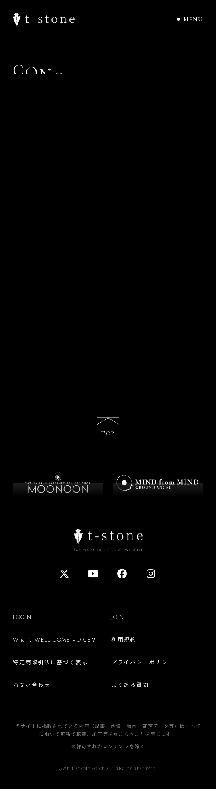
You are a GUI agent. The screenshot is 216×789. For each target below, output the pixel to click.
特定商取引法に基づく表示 (50, 662)
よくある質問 (130, 685)
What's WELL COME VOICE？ (55, 640)
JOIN (117, 617)
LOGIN (22, 617)
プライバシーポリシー (142, 662)
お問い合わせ (32, 685)
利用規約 (123, 639)
